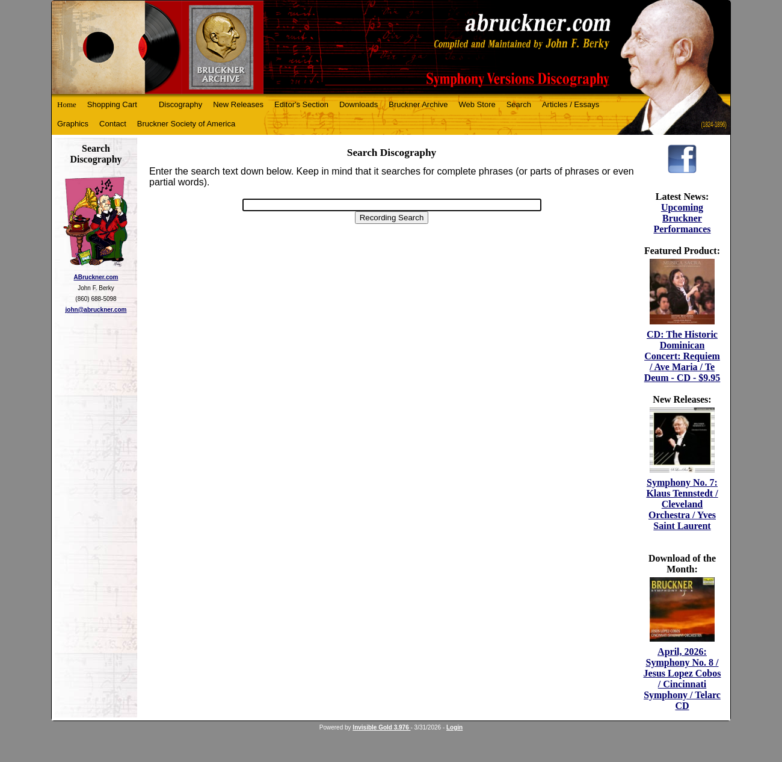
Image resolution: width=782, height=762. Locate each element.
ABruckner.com (96, 277)
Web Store (477, 104)
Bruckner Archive (418, 104)
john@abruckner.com (96, 309)
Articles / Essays (570, 104)
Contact (112, 123)
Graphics (72, 123)
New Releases (238, 104)
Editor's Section (301, 104)
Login (454, 727)
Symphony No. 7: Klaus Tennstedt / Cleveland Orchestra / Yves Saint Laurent (682, 504)
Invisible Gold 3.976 (381, 727)
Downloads (358, 104)
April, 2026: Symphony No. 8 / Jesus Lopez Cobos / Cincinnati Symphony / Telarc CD (682, 678)
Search (518, 104)
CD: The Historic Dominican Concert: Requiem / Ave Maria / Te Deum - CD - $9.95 (682, 356)
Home (66, 104)
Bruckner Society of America (186, 123)
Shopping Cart (112, 104)
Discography (180, 104)
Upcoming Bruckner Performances (681, 218)
